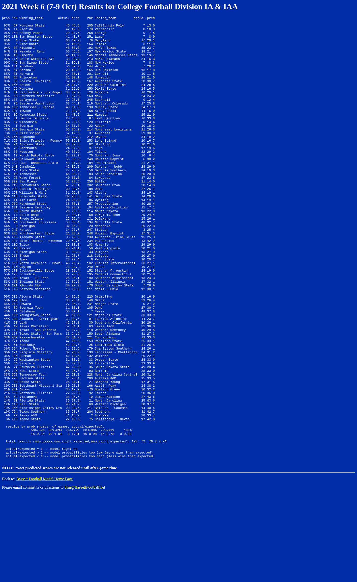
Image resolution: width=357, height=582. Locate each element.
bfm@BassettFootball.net (84, 576)
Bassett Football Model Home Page (44, 567)
